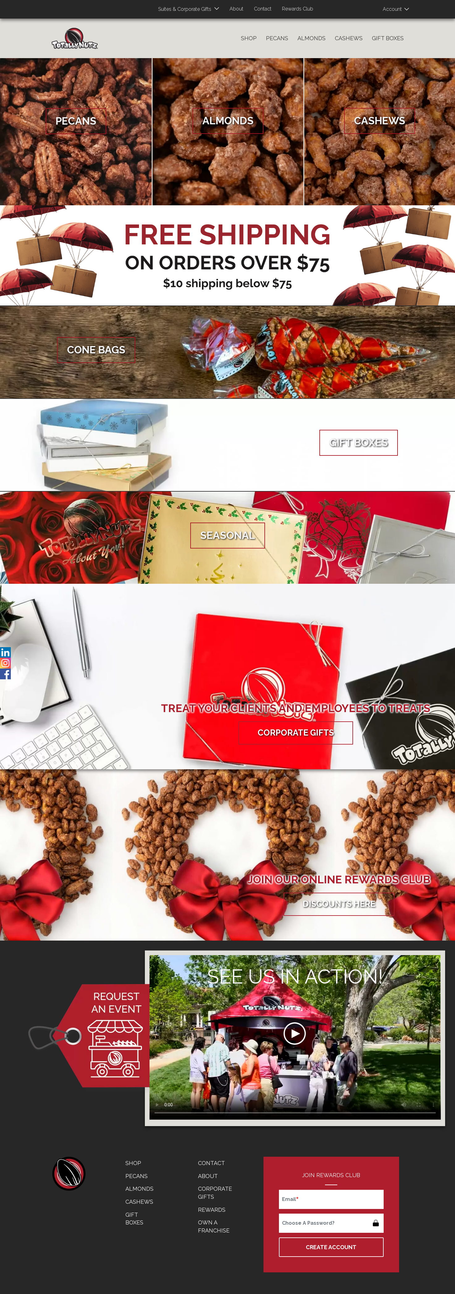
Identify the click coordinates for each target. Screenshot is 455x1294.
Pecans (277, 38)
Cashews (349, 38)
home (69, 1174)
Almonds (311, 38)
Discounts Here (339, 904)
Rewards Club (297, 9)
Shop (249, 38)
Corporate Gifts (296, 732)
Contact (263, 9)
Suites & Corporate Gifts (184, 9)
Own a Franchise (214, 1226)
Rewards (211, 1209)
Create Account (331, 1247)
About (236, 9)
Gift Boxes (388, 38)
